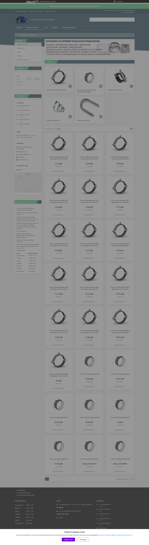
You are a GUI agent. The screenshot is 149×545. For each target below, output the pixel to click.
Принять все (68, 539)
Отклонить (83, 539)
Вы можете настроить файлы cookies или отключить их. (115, 535)
